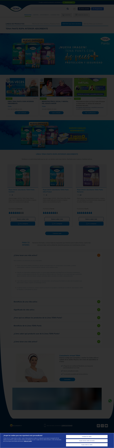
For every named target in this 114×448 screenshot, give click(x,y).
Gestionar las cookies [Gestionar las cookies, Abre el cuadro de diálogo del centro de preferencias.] (87, 436)
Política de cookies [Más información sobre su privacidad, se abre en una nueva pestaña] (28, 441)
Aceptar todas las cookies (86, 444)
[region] (57, 440)
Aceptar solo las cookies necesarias (87, 440)
